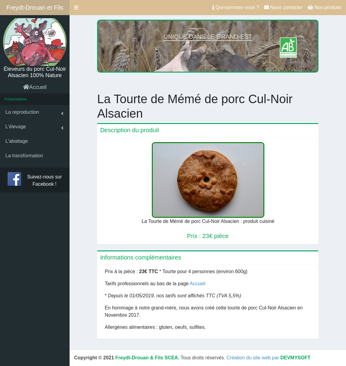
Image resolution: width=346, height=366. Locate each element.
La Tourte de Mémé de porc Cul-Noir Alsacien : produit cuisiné (208, 221)
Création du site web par (268, 357)
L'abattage (16, 141)
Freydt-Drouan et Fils (34, 7)
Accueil (35, 87)
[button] (76, 7)
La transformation (24, 155)
